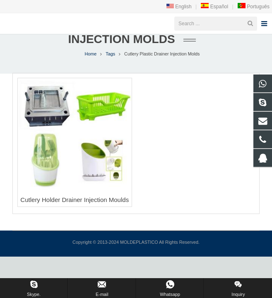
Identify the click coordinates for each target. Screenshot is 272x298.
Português (253, 7)
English (179, 7)
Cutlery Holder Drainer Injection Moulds (74, 215)
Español (214, 7)
